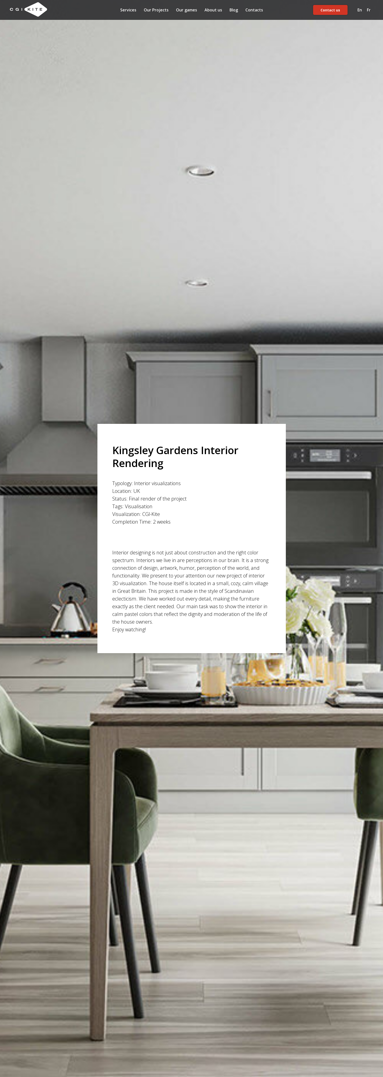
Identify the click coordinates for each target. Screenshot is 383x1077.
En (359, 10)
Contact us (330, 10)
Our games (186, 10)
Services (128, 10)
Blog (234, 10)
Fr (369, 10)
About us (213, 10)
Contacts (254, 10)
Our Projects (156, 10)
